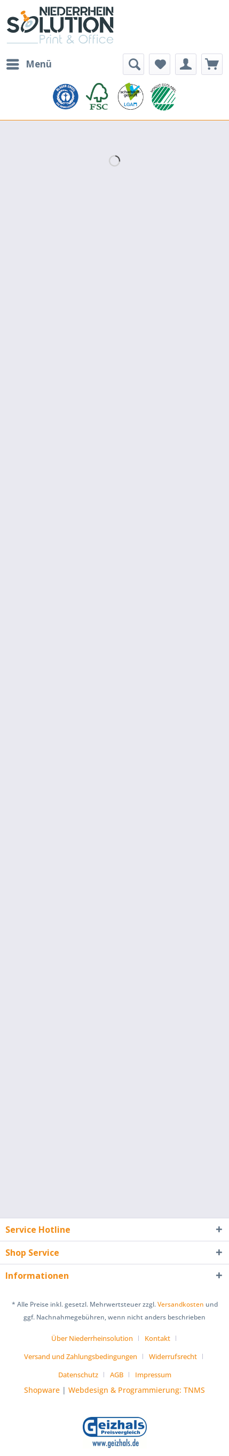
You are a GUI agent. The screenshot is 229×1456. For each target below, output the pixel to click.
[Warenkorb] (212, 64)
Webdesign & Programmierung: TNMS (136, 1390)
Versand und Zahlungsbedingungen (80, 1356)
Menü (29, 63)
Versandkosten (180, 1304)
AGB (116, 1374)
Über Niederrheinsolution (92, 1338)
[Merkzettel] (159, 64)
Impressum (153, 1374)
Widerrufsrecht (173, 1356)
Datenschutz (78, 1374)
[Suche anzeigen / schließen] (133, 64)
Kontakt (157, 1338)
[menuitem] (28, 64)
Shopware (42, 1390)
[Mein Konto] (185, 64)
